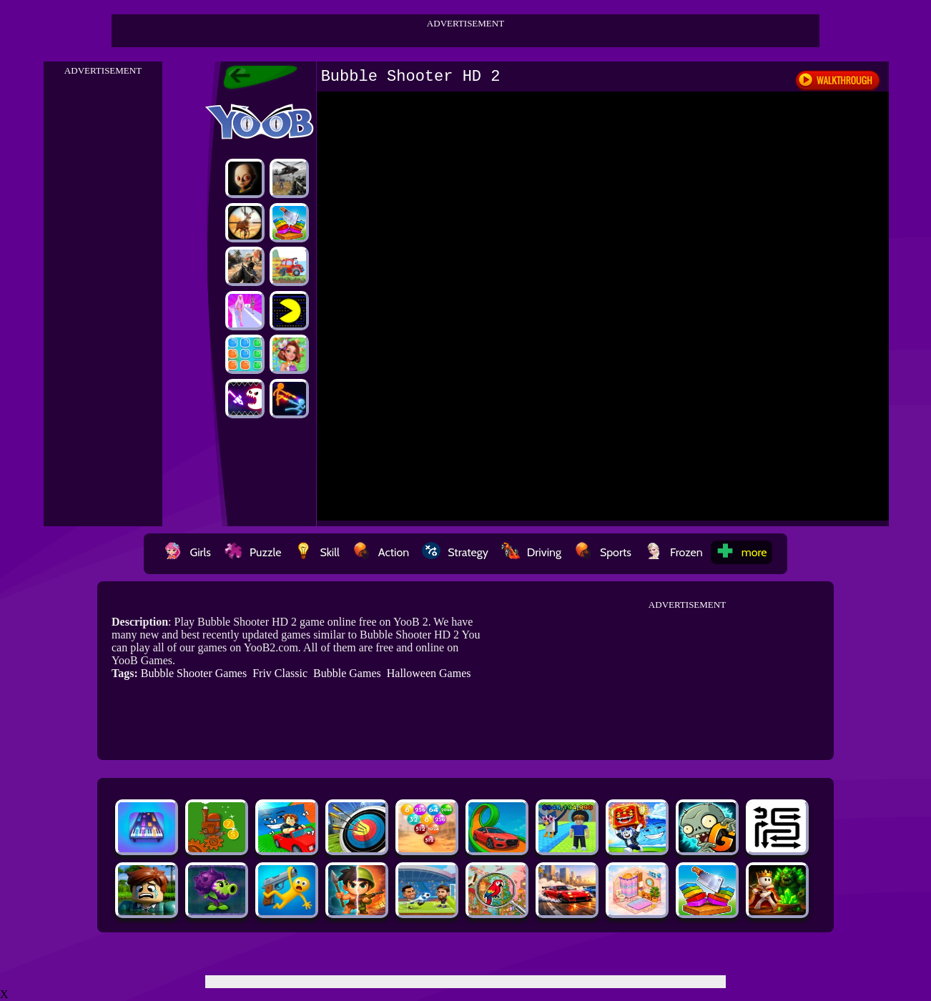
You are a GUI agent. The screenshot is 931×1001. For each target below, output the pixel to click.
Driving (531, 552)
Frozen (673, 552)
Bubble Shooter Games (194, 673)
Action (381, 552)
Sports (602, 552)
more (741, 552)
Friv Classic (279, 673)
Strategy (455, 552)
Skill (316, 552)
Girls (187, 552)
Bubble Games (347, 673)
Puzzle (252, 552)
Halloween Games (429, 673)
